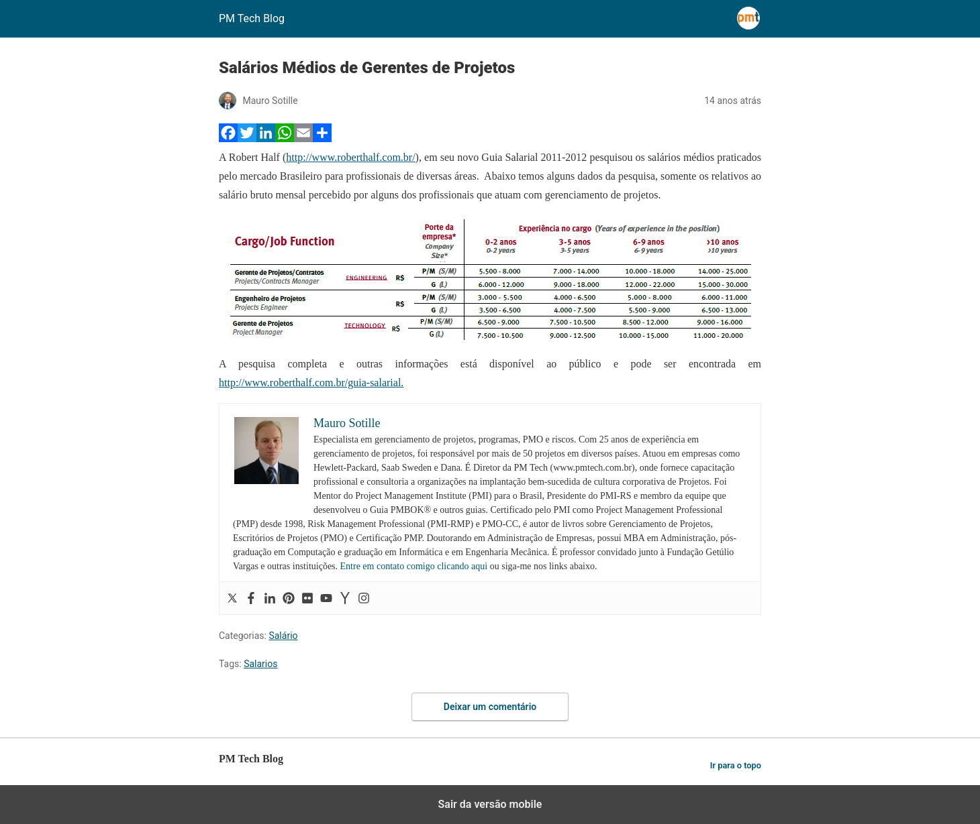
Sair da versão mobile (490, 804)
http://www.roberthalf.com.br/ (350, 157)
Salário (282, 635)
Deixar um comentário (490, 706)
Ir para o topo (735, 765)
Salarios (260, 663)
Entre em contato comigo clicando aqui (414, 566)
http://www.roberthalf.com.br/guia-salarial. (311, 382)
